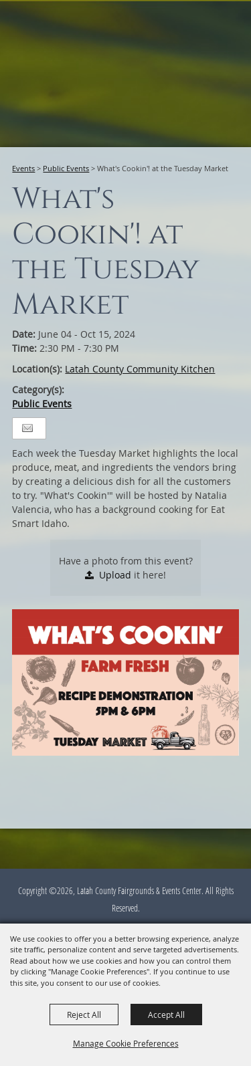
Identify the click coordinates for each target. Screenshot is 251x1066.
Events (23, 168)
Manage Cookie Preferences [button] (126, 1043)
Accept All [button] (166, 1014)
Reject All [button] (84, 1014)
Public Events (66, 168)
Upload (115, 574)
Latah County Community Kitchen (140, 368)
